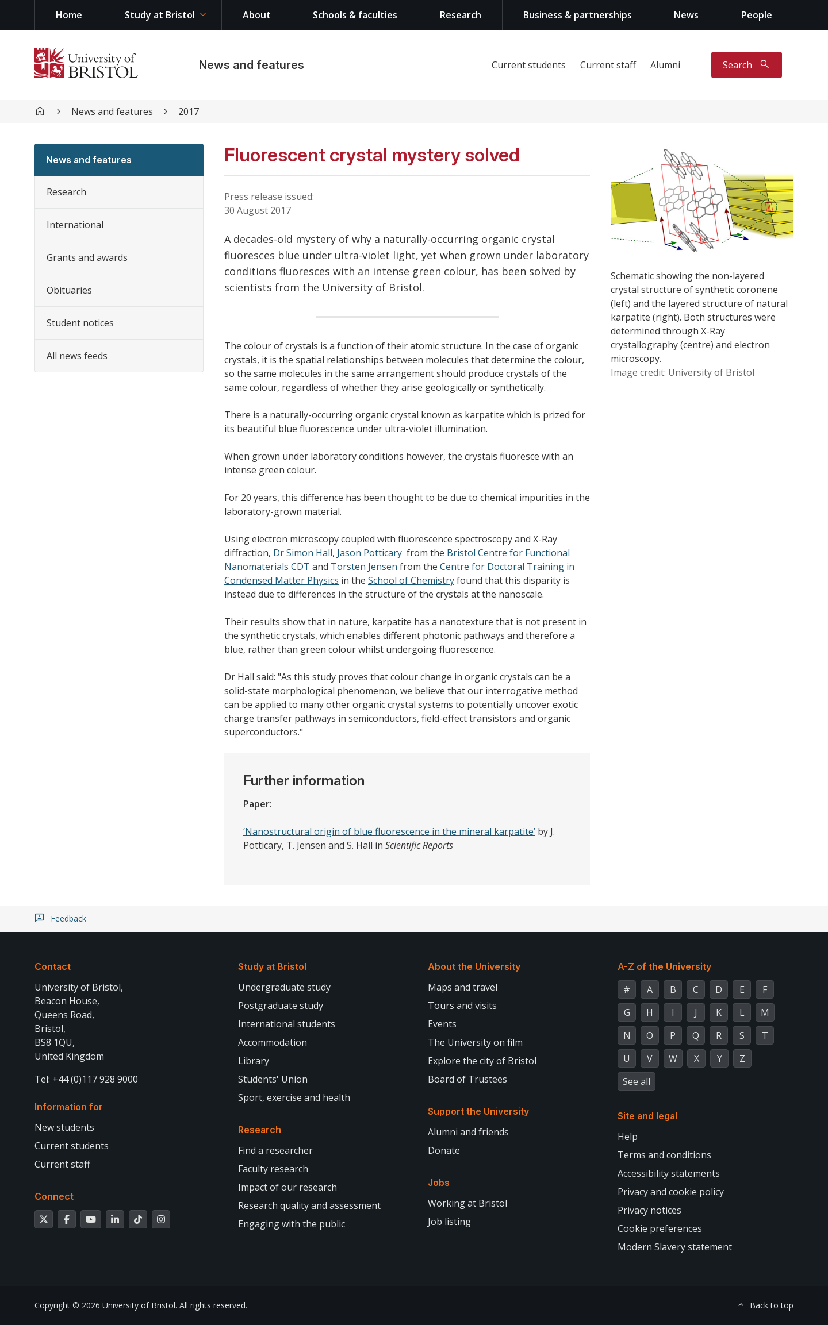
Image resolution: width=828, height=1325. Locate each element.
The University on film (475, 1042)
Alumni (665, 65)
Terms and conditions (664, 1155)
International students (286, 1024)
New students (64, 1127)
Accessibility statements (669, 1173)
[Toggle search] (746, 65)
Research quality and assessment (309, 1205)
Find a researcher (275, 1150)
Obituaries (69, 290)
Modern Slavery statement (675, 1247)
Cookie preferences (660, 1228)
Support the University (478, 1111)
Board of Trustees (467, 1079)
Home (69, 15)
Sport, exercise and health (294, 1097)
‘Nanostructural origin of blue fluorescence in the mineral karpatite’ (389, 831)
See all (636, 1081)
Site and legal (647, 1116)
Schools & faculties (355, 15)
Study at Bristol (160, 15)
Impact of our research (287, 1187)
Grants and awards (87, 257)
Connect (54, 1196)
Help (628, 1136)
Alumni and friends (468, 1132)
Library (253, 1060)
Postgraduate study (280, 1005)
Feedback (68, 919)
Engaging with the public (291, 1224)
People (756, 15)
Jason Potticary (369, 552)
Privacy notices (649, 1210)
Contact (52, 966)
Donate (444, 1150)
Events (442, 1024)
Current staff (608, 65)
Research (460, 15)
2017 (188, 111)
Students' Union (273, 1079)
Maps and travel (462, 987)
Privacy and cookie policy (671, 1191)
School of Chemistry (411, 580)
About (257, 15)
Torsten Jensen (364, 566)
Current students (529, 65)
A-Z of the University (664, 966)
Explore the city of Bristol (482, 1060)
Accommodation (272, 1042)
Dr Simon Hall (302, 552)
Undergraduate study (284, 987)
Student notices (80, 323)
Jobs (439, 1182)
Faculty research (273, 1168)
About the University (474, 966)
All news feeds (77, 355)
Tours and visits (462, 1005)
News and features (251, 65)
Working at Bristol (467, 1203)
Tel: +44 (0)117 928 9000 (86, 1079)
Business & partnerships (577, 15)
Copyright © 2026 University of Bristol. (105, 1305)
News (686, 15)
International (75, 224)
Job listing (449, 1221)
